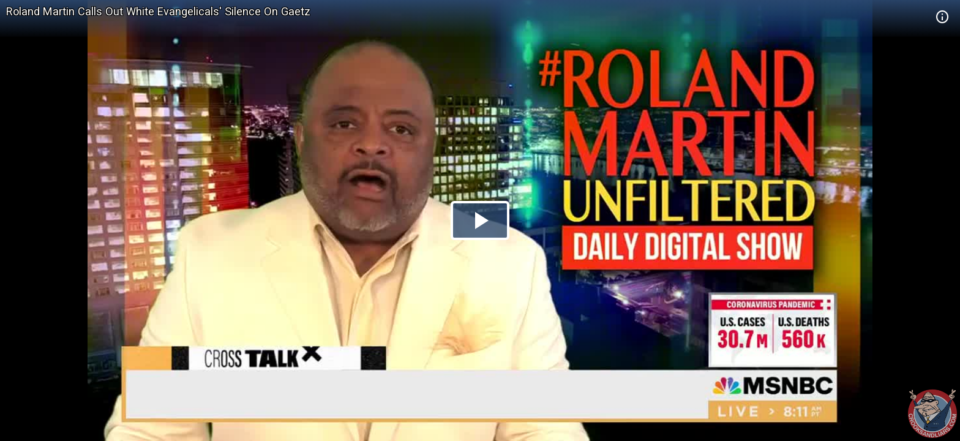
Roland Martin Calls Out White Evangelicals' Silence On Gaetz (158, 11)
